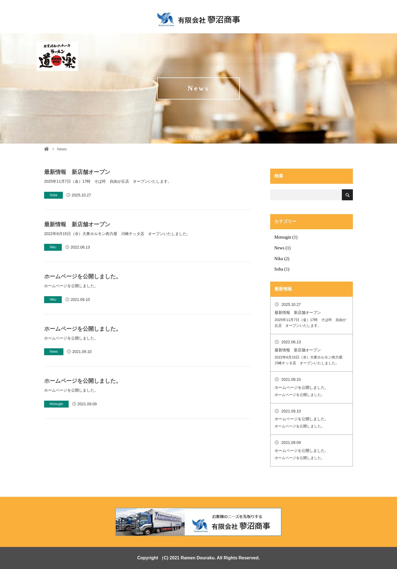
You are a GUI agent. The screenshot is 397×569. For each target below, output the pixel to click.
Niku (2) (281, 258)
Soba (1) (281, 269)
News (54, 352)
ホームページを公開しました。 (82, 276)
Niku (53, 247)
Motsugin (56, 404)
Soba (53, 195)
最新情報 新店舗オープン (77, 172)
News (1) (282, 248)
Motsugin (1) (285, 237)
